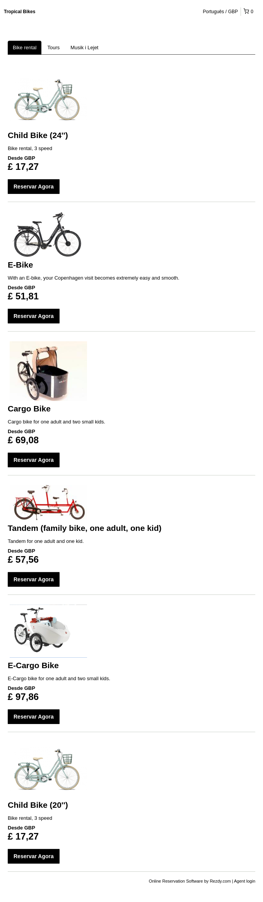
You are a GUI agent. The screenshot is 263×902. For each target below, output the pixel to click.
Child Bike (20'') (38, 804)
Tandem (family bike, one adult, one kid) (85, 528)
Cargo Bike (29, 408)
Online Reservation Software (176, 881)
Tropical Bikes (19, 11)
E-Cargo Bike (33, 665)
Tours (53, 47)
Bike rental (24, 47)
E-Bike (20, 264)
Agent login (244, 881)
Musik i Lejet (84, 47)
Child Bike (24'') (38, 135)
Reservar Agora (34, 186)
